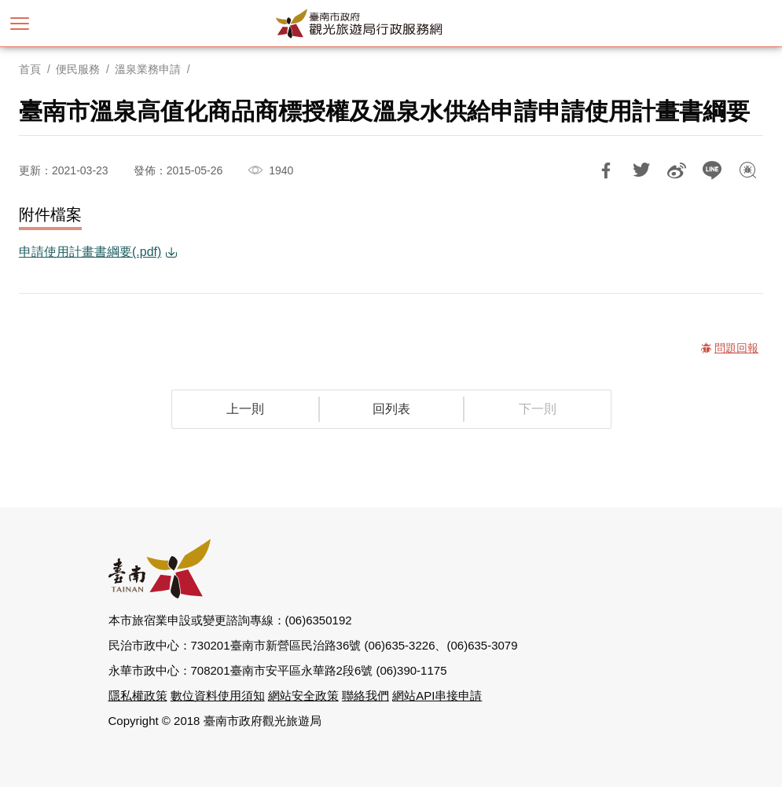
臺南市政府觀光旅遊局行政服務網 (391, 23)
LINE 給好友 (712, 170)
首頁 (30, 69)
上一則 (245, 408)
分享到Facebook (606, 170)
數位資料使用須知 (218, 695)
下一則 (537, 408)
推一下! (641, 170)
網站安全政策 (303, 695)
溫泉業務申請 (148, 69)
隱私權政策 (137, 695)
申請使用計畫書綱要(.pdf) (90, 251)
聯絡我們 (365, 695)
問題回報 (747, 170)
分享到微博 (676, 170)
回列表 (391, 408)
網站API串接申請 (437, 695)
